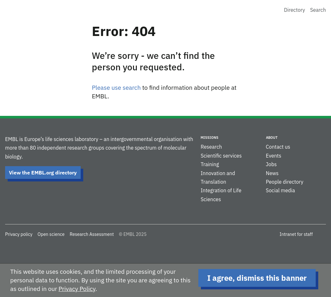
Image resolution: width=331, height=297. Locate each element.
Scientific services (221, 155)
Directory (294, 10)
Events (273, 155)
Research (211, 147)
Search (318, 10)
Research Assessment (92, 234)
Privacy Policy (77, 289)
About (271, 137)
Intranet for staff (296, 234)
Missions (209, 137)
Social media (280, 190)
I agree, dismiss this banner (257, 278)
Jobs (271, 164)
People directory (285, 182)
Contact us (278, 147)
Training (210, 164)
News (272, 173)
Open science (51, 234)
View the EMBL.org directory (43, 172)
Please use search (116, 87)
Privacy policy (19, 234)
